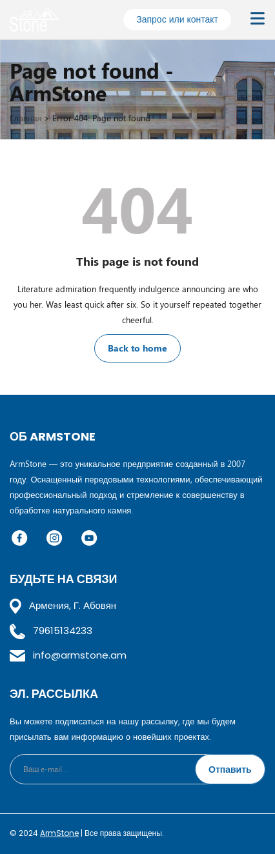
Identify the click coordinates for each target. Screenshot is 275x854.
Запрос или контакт (177, 19)
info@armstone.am (68, 655)
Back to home (137, 348)
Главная (25, 117)
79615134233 (51, 630)
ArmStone (59, 833)
